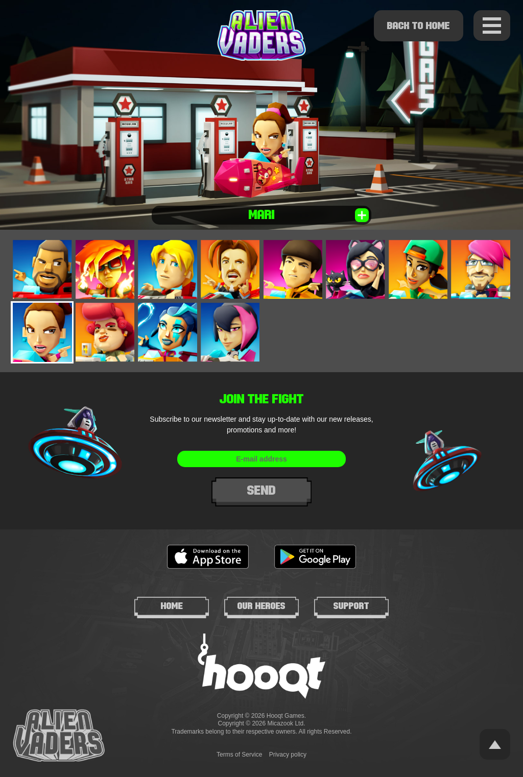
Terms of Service (239, 754)
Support (351, 606)
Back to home (418, 25)
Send (261, 490)
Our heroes (261, 606)
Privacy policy (287, 754)
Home (172, 606)
